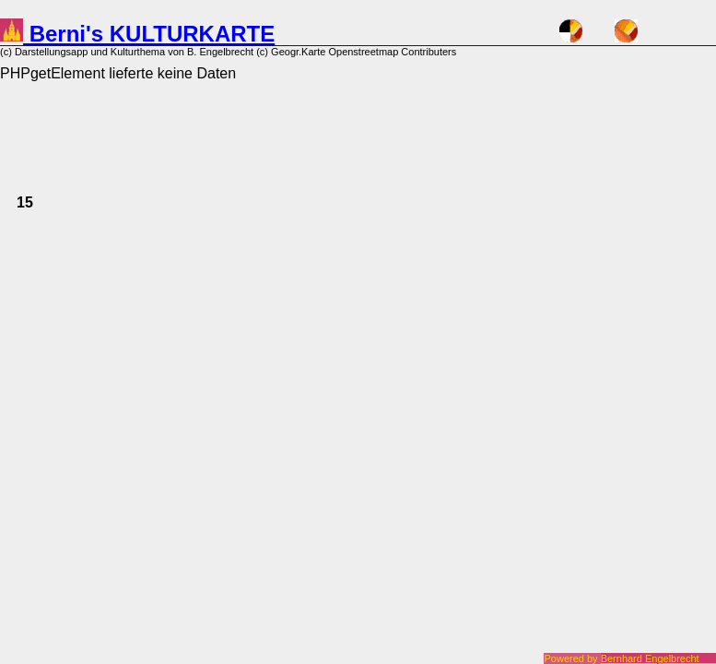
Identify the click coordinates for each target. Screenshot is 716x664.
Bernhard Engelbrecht (658, 658)
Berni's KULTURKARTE (137, 33)
